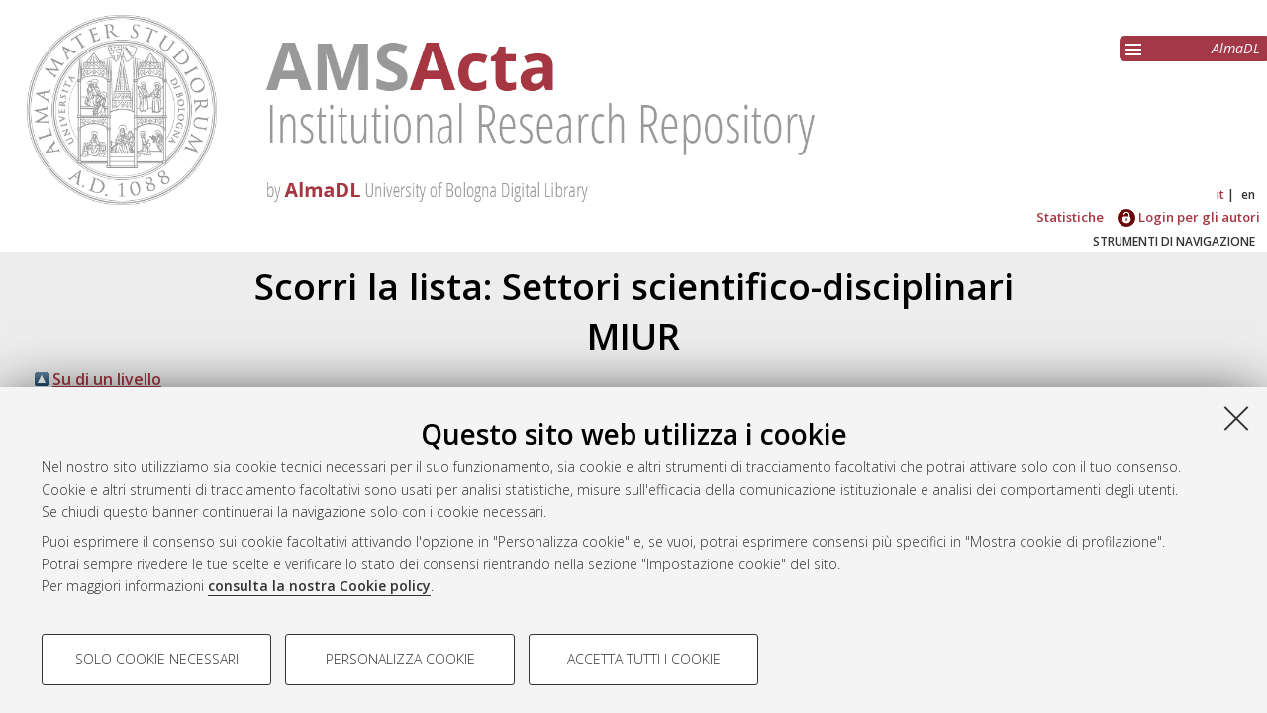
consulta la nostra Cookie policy (319, 585)
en (1248, 194)
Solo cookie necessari (157, 659)
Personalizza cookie (400, 659)
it (1220, 194)
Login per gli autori (1189, 217)
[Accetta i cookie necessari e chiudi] (1236, 418)
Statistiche (1070, 217)
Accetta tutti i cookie (644, 659)
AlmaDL (1236, 48)
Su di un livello (106, 379)
